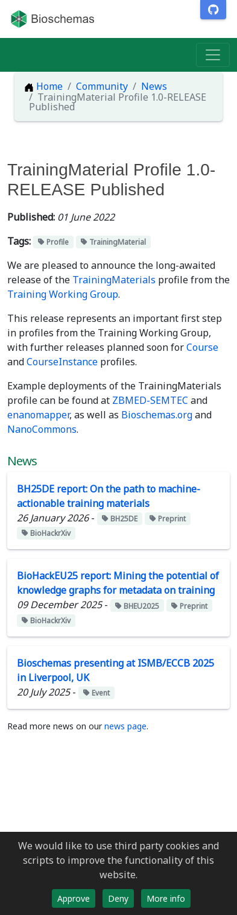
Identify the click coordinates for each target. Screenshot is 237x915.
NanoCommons (42, 429)
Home (43, 86)
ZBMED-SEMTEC (150, 400)
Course (202, 347)
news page (125, 726)
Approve (73, 898)
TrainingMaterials (114, 279)
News (154, 86)
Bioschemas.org (156, 414)
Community (102, 86)
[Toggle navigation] (213, 55)
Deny (118, 898)
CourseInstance (62, 361)
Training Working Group (62, 294)
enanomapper (38, 414)
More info (166, 898)
